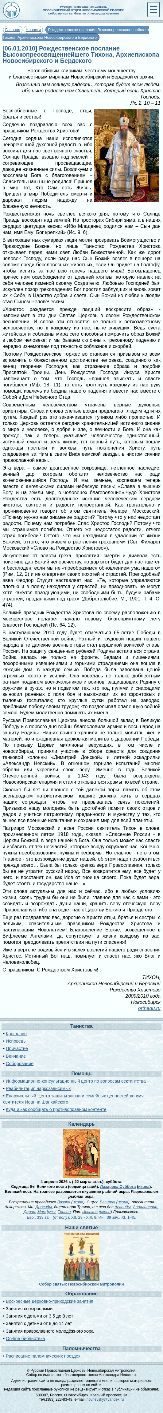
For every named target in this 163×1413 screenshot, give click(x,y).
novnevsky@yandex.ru (105, 1399)
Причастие (17, 1048)
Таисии (64, 1211)
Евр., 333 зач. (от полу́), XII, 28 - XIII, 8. (62, 1217)
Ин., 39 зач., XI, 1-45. (117, 1217)
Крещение (16, 1033)
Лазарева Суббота (118, 1186)
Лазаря (63, 1202)
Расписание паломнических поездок (43, 1356)
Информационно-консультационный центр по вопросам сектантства (76, 1081)
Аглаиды (122, 1207)
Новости (33, 29)
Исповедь (15, 1041)
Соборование (19, 1063)
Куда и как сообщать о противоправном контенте (56, 1109)
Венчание (16, 1056)
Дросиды (44, 1207)
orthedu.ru (149, 1008)
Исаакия (90, 1211)
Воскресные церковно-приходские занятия (49, 1301)
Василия (107, 1202)
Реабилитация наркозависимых (38, 1088)
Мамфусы (46, 1211)
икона (143, 1186)
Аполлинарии (145, 1207)
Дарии (29, 1211)
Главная (12, 29)
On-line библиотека (25, 1338)
